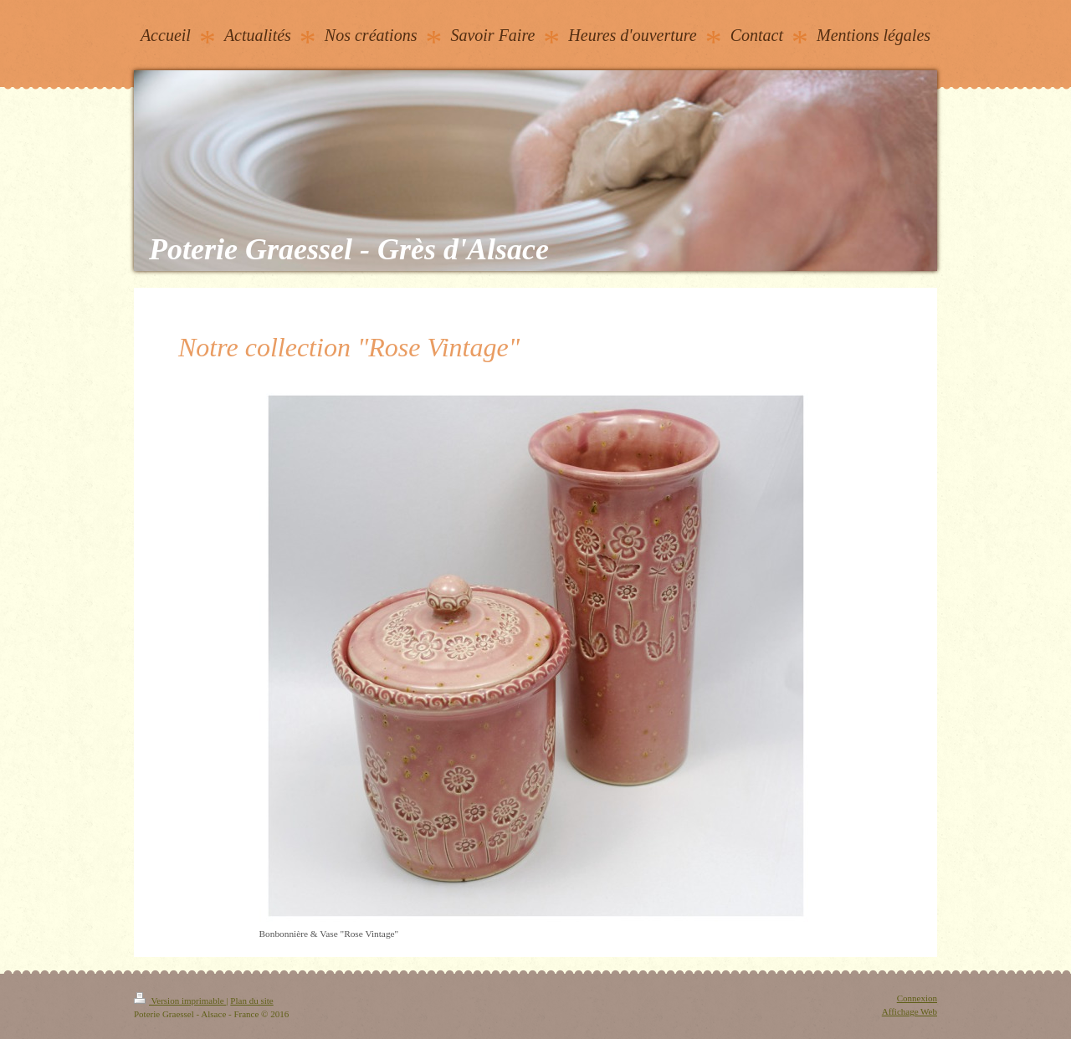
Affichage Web (909, 1011)
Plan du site (251, 1000)
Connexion (917, 998)
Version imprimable (180, 1000)
